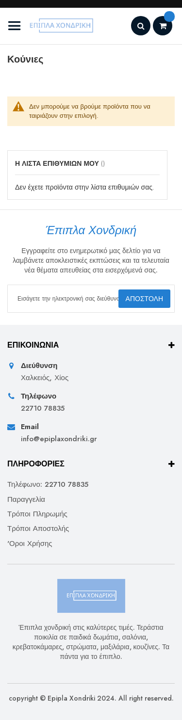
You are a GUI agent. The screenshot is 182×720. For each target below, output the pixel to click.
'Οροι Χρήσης (29, 544)
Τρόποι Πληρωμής (37, 514)
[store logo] (52, 26)
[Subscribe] (144, 298)
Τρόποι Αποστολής (38, 529)
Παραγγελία (26, 500)
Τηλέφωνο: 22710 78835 (47, 485)
